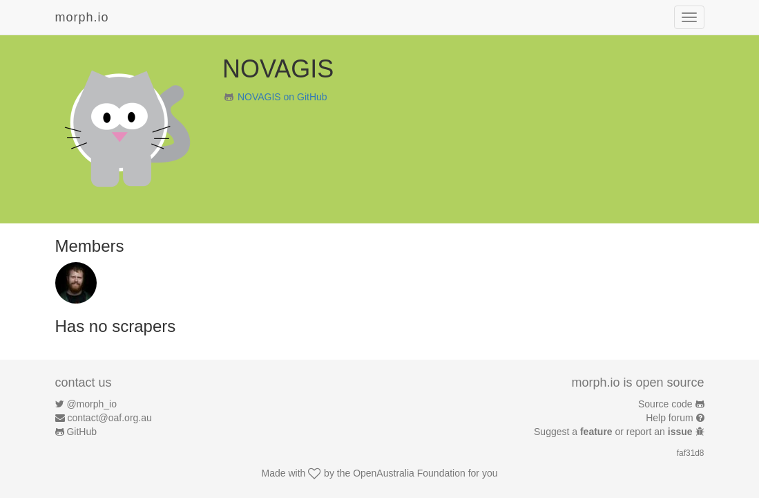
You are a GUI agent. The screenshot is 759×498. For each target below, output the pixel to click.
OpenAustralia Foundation (409, 473)
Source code (665, 403)
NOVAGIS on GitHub (282, 96)
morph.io (82, 17)
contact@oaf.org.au (109, 417)
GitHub (81, 431)
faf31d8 (690, 453)
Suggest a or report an (614, 431)
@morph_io (91, 403)
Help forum (669, 417)
